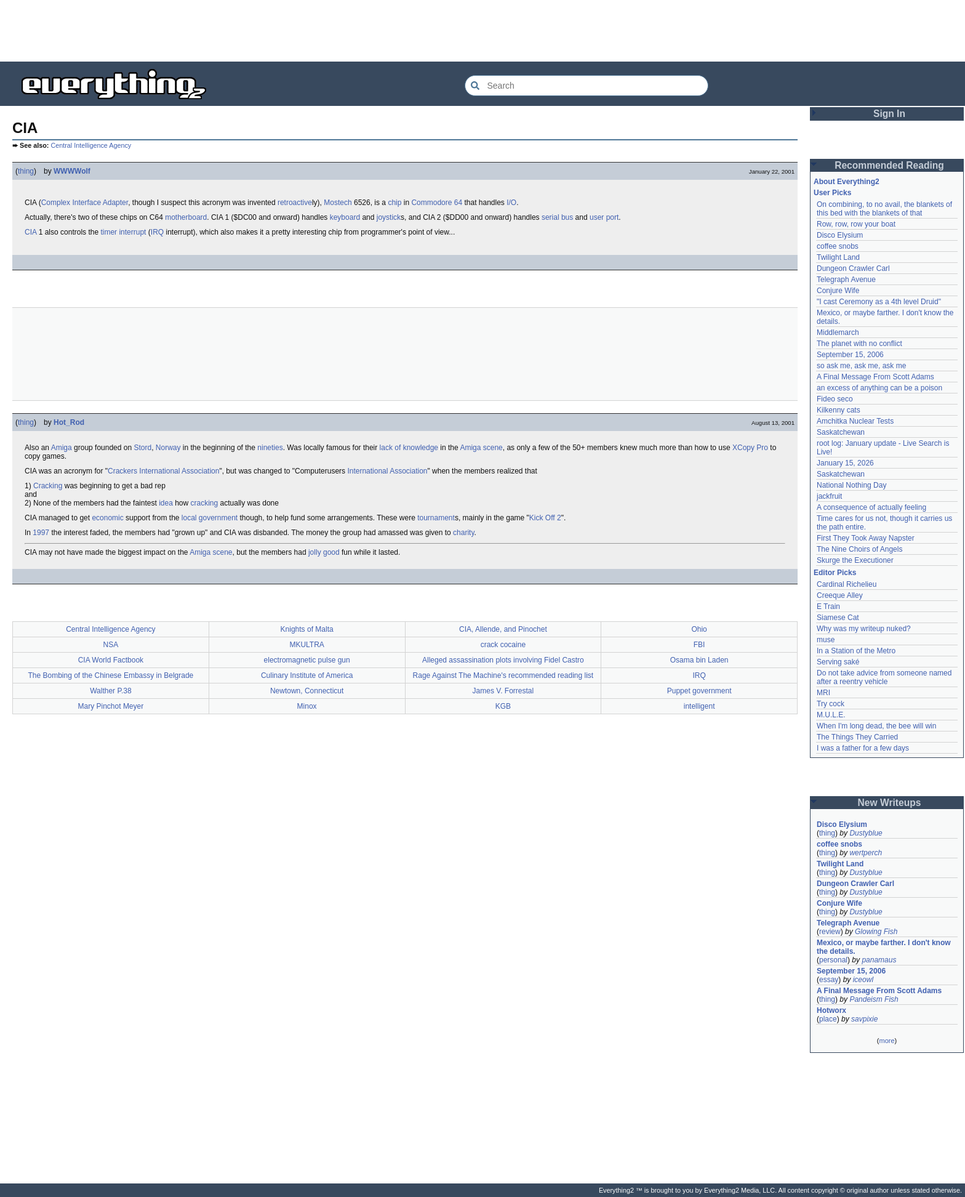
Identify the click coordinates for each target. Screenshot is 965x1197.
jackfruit (829, 496)
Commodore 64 (436, 202)
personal (833, 960)
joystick (389, 217)
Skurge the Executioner (855, 560)
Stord (142, 447)
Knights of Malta (307, 629)
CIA (30, 232)
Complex (55, 202)
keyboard (345, 217)
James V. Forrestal (503, 691)
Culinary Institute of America (307, 675)
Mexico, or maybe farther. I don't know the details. (884, 947)
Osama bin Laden (699, 660)
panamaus (879, 960)
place (828, 1019)
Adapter (115, 202)
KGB (503, 706)
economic (107, 518)
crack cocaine (503, 644)
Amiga (61, 447)
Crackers (122, 471)
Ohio (699, 629)
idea (166, 503)
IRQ (157, 232)
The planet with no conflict (859, 343)
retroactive (295, 202)
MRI (823, 692)
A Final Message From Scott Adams (875, 377)
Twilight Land (838, 257)
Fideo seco (835, 399)
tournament (436, 518)
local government (210, 518)
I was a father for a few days (863, 748)
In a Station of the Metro (856, 651)
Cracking (47, 486)
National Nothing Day (851, 485)
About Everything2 (846, 181)
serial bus (557, 217)
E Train (828, 606)
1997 (41, 532)
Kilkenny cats (838, 410)
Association (200, 471)
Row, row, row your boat (856, 224)
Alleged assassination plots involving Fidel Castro (503, 660)
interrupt (132, 232)
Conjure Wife (838, 290)
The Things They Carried (857, 737)
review (830, 931)
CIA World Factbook (111, 660)
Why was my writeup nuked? (864, 628)
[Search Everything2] (586, 85)
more (886, 1040)
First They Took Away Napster (866, 538)
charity (463, 532)
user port (604, 217)
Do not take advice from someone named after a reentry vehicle (884, 677)
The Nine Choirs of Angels (859, 549)
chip (394, 202)
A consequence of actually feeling (871, 507)
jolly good (324, 552)
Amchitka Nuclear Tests (855, 421)
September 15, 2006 (850, 354)
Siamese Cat (838, 617)
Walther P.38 (110, 691)
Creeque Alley (840, 595)
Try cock (830, 703)
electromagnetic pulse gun (307, 660)
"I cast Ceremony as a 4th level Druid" (879, 301)
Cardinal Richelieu (846, 584)
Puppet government (699, 691)
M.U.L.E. (831, 715)
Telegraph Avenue (846, 279)
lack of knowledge (409, 447)
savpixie (864, 1019)
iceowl (863, 979)
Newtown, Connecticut (306, 691)
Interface (86, 202)
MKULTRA (306, 644)
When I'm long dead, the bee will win (876, 726)
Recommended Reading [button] (889, 165)
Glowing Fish (876, 931)
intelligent (699, 706)
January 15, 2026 (845, 463)
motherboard (186, 217)
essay (828, 979)
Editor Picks (835, 572)
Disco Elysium (840, 235)
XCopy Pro (750, 447)
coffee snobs (838, 246)
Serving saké (838, 662)
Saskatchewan (841, 432)
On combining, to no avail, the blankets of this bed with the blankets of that (884, 208)
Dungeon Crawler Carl (853, 268)
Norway (168, 447)
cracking (204, 503)
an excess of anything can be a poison (879, 388)
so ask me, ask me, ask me (861, 365)
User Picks (832, 192)
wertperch (865, 852)
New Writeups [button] (889, 802)
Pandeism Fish (873, 999)
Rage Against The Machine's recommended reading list (503, 675)
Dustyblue (865, 833)
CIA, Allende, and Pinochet (503, 629)
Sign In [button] (889, 113)
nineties (269, 447)
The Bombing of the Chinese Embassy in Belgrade (110, 675)
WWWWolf (72, 171)
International (159, 471)
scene (493, 447)
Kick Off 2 (545, 518)
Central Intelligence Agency (90, 145)
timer (108, 232)
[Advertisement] (482, 30)
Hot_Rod (69, 422)
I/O (511, 202)
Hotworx (831, 1010)
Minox (307, 706)
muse (826, 639)
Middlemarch (838, 332)
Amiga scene (211, 552)
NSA (111, 644)
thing (26, 171)
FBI (699, 644)
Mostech (337, 202)
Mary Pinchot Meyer (111, 706)
